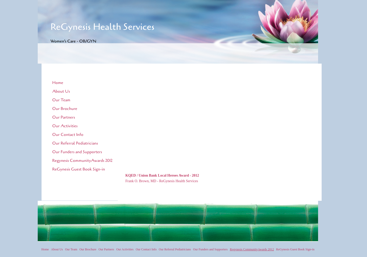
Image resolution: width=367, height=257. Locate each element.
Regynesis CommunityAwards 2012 (82, 160)
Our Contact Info (67, 134)
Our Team (61, 100)
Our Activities (64, 126)
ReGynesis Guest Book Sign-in (78, 169)
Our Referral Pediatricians (75, 143)
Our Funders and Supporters (77, 152)
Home (57, 82)
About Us (61, 91)
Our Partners (63, 117)
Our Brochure (64, 108)
